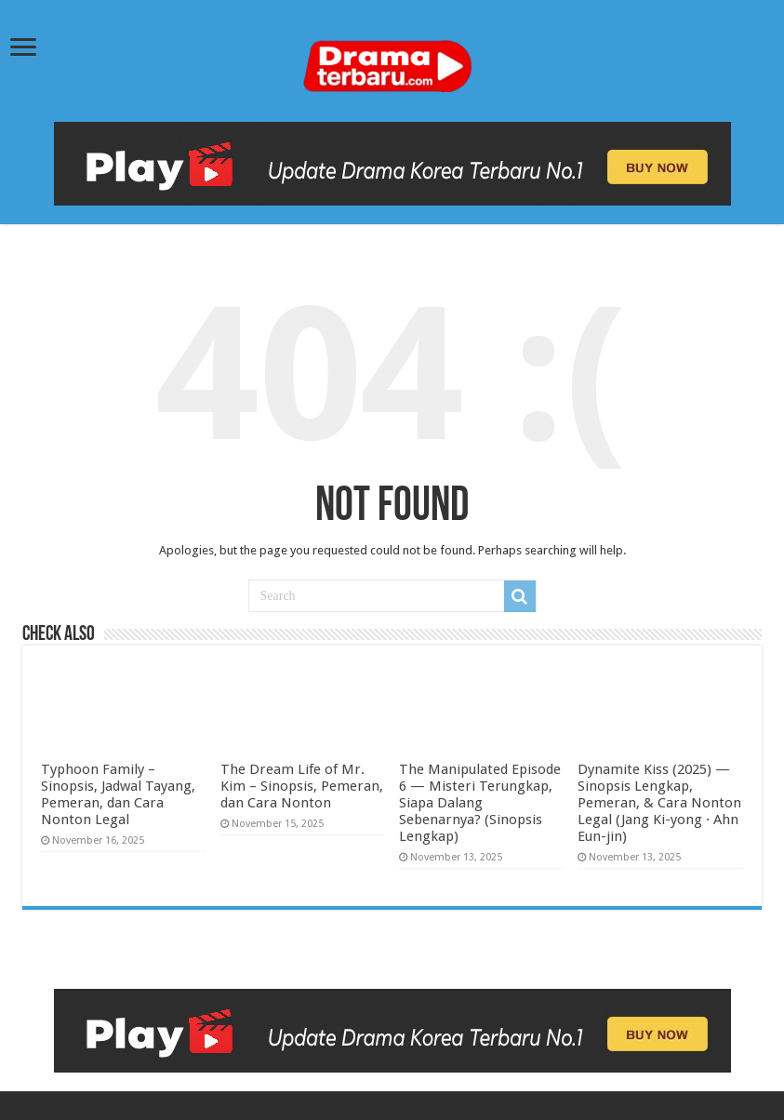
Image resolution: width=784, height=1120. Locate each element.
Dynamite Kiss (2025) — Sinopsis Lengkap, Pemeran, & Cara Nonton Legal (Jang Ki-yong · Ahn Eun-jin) (659, 803)
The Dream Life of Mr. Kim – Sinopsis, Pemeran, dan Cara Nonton (301, 786)
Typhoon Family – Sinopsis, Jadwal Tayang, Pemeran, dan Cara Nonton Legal (118, 794)
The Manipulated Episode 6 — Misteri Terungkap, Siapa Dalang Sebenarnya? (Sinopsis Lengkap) (480, 803)
